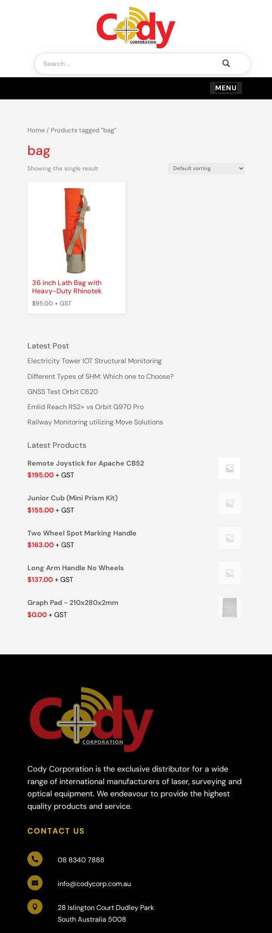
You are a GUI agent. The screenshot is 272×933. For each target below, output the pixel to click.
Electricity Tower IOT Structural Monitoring (94, 360)
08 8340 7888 (81, 859)
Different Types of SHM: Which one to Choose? (100, 376)
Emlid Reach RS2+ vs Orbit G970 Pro (85, 406)
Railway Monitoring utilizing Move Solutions (95, 422)
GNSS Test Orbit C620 (62, 391)
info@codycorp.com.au (94, 883)
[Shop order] (206, 168)
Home (36, 130)
